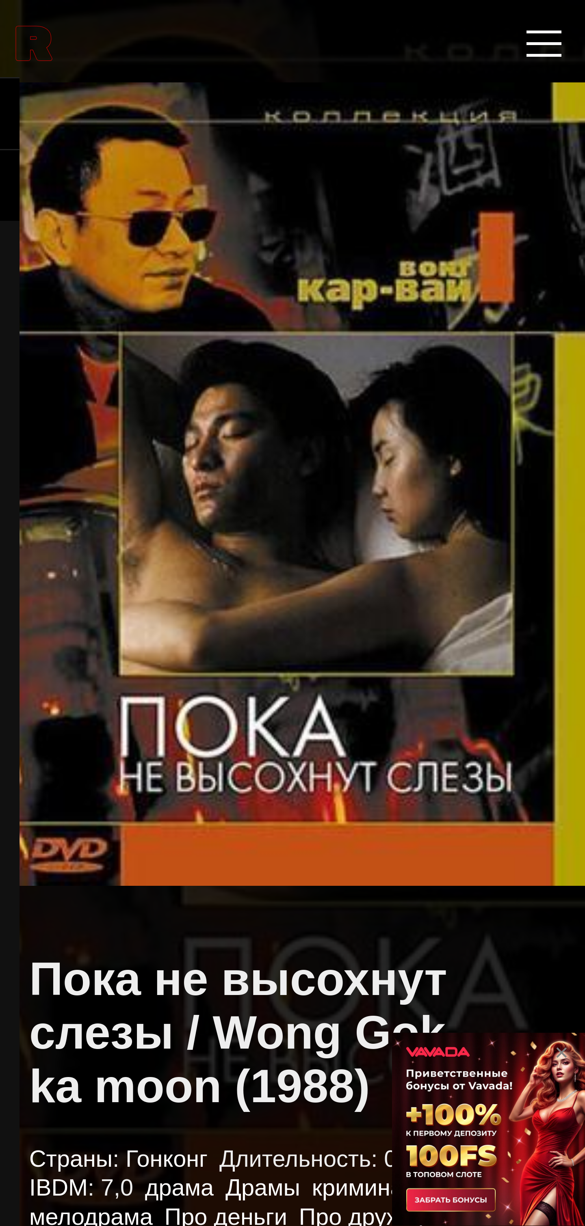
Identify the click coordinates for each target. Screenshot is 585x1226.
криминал (364, 1187)
